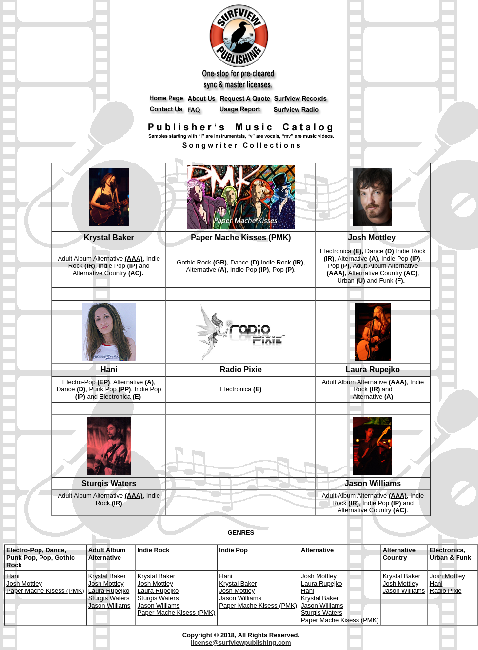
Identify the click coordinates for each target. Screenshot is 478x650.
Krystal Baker (109, 237)
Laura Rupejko (373, 370)
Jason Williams (373, 483)
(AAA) (134, 258)
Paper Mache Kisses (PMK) (241, 237)
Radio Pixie (241, 370)
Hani (109, 370)
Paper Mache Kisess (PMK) (45, 590)
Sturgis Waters (108, 483)
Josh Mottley (372, 237)
